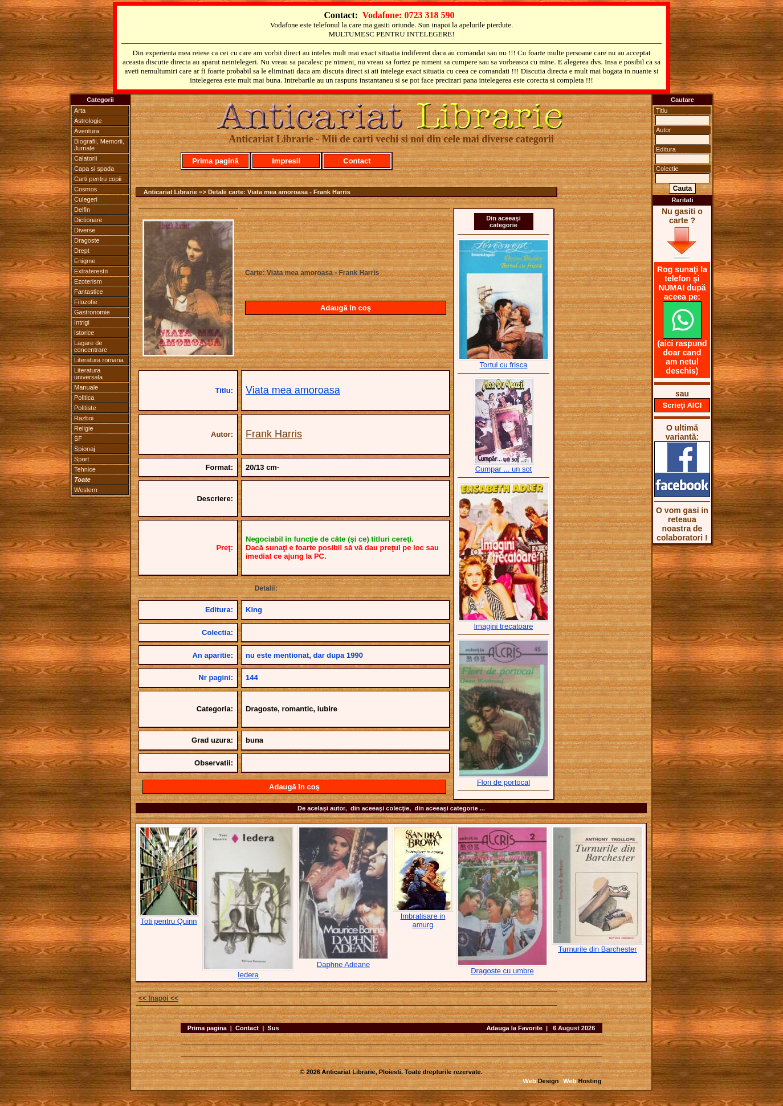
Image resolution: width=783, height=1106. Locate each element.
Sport (81, 459)
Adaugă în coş (345, 308)
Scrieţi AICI (682, 405)
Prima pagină (215, 161)
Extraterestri (91, 271)
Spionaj (84, 448)
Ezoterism (88, 281)
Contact (356, 161)
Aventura (86, 131)
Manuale (86, 387)
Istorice (84, 332)
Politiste (85, 407)
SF (78, 438)
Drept (81, 250)
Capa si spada (94, 168)
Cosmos (85, 189)
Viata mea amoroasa (293, 390)
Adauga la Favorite (514, 1028)
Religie (83, 428)
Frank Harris (274, 434)
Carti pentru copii (97, 178)
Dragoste (87, 240)
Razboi (83, 418)
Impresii (286, 161)
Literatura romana (99, 360)
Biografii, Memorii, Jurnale (99, 144)
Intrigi (81, 322)
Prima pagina (207, 1028)
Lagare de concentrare (90, 346)
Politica (84, 397)
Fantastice (88, 291)
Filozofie (85, 301)
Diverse (84, 230)
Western (85, 489)
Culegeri (85, 199)
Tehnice (85, 469)
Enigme (84, 260)
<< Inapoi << (158, 998)
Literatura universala (88, 373)
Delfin (82, 209)
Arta (79, 110)
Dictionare (88, 219)
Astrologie (88, 120)
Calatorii (85, 158)
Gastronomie (92, 312)
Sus (273, 1028)
